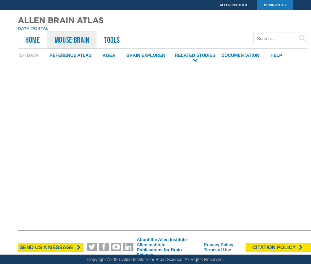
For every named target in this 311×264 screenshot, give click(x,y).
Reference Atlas (70, 55)
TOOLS (112, 39)
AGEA (109, 55)
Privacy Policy (218, 244)
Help (276, 55)
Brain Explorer (146, 55)
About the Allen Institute (162, 239)
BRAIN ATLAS (275, 5)
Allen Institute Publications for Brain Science (159, 249)
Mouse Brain (72, 39)
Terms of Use (217, 249)
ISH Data (28, 55)
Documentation (240, 55)
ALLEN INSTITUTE (234, 5)
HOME (32, 39)
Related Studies (195, 55)
